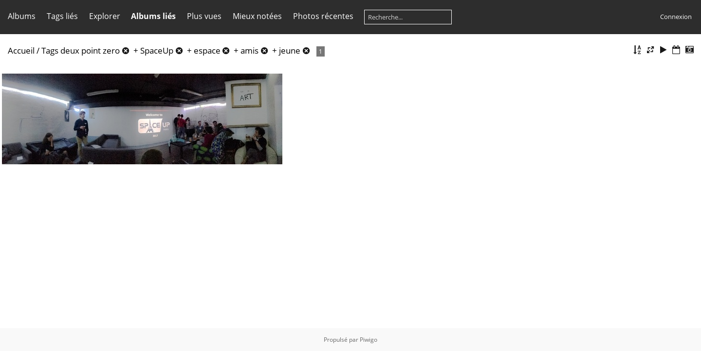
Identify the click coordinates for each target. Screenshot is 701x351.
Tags (49, 50)
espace (207, 50)
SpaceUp (156, 50)
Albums (22, 16)
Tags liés (62, 16)
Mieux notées (257, 16)
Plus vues (204, 16)
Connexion (676, 16)
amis (249, 50)
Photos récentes (323, 16)
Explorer (104, 16)
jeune (289, 50)
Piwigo (368, 339)
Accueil (21, 50)
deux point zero (90, 50)
